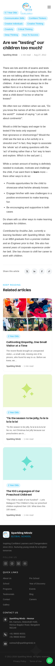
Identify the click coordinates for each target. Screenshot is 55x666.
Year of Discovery (37, 583)
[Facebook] (12, 563)
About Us (7, 578)
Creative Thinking (35, 24)
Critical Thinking (25, 29)
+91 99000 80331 (17, 633)
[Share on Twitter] (27, 271)
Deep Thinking (11, 35)
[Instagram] (5, 563)
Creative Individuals (14, 24)
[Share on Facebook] (42, 271)
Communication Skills (14, 18)
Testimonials (8, 594)
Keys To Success (30, 35)
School (6, 583)
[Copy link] (49, 271)
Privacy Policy (19, 661)
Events (32, 589)
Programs (7, 589)
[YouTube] (25, 563)
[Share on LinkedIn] (34, 271)
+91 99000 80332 (17, 637)
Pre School (34, 578)
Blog (31, 594)
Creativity (9, 29)
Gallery (6, 604)
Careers (33, 599)
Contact (6, 599)
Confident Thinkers (37, 18)
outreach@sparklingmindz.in (22, 643)
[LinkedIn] (18, 563)
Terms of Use (36, 661)
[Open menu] (49, 7)
